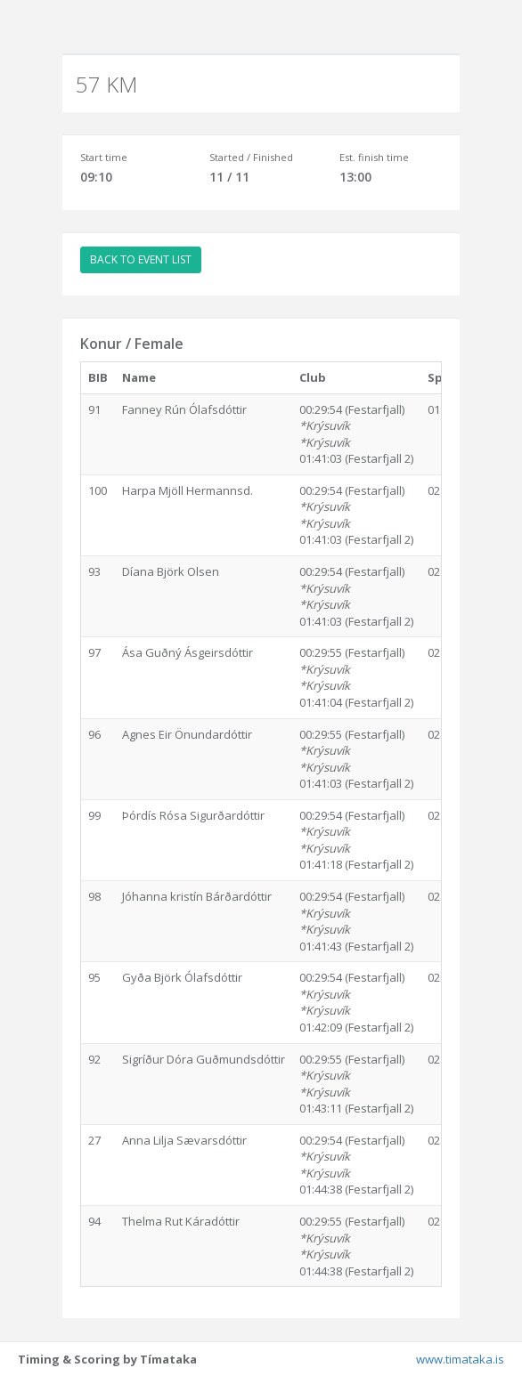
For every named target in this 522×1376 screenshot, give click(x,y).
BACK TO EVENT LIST (141, 259)
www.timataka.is (460, 1359)
